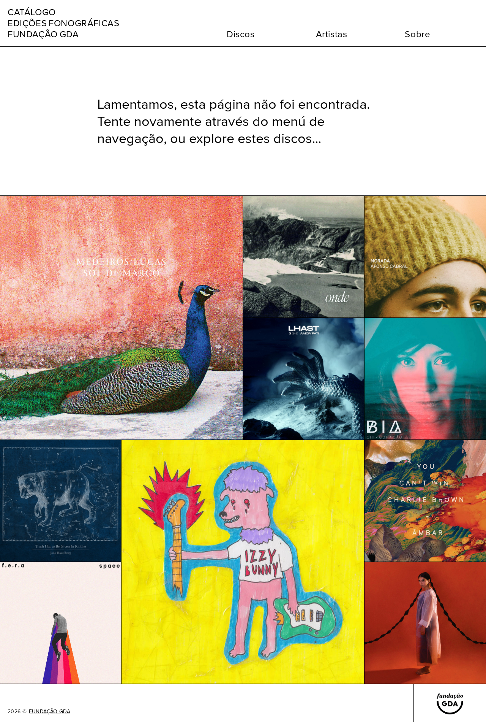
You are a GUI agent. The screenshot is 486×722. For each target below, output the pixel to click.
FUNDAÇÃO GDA (49, 711)
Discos (241, 34)
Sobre (417, 34)
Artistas (331, 34)
